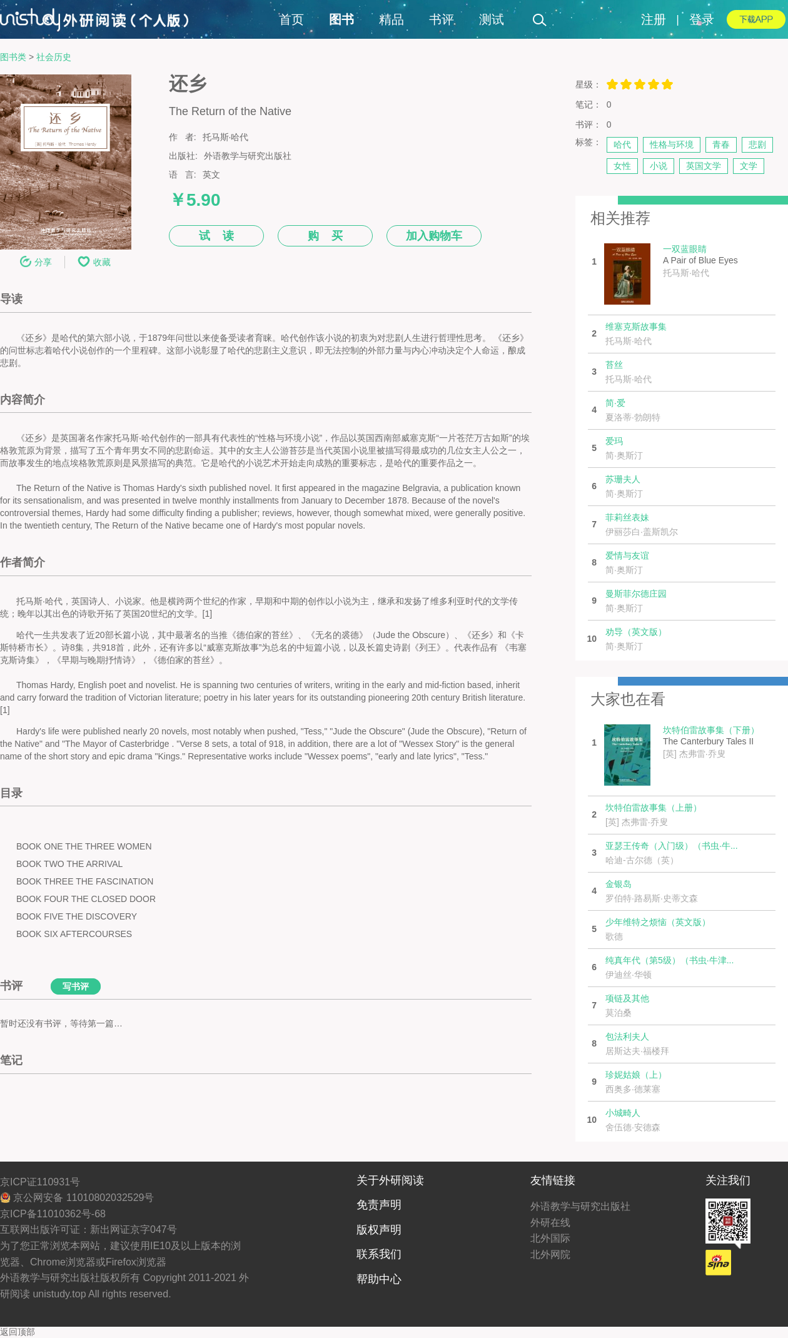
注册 (653, 19)
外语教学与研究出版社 (580, 1206)
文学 (748, 166)
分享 (36, 262)
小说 (658, 166)
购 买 (325, 236)
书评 (441, 19)
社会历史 (53, 57)
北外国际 (550, 1238)
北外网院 (550, 1254)
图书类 (13, 57)
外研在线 (550, 1222)
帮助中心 (379, 1279)
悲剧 (757, 144)
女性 (622, 166)
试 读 (216, 236)
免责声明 (379, 1205)
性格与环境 (672, 144)
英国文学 (703, 166)
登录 (701, 19)
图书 (341, 19)
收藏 (94, 261)
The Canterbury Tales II (711, 742)
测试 (491, 19)
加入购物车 (434, 236)
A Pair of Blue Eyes (700, 261)
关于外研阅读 (390, 1180)
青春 (721, 144)
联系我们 (379, 1254)
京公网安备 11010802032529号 (77, 1197)
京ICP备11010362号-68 (53, 1214)
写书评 (76, 986)
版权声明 (379, 1230)
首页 (291, 19)
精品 (391, 19)
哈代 (622, 144)
